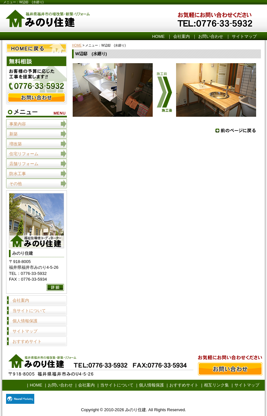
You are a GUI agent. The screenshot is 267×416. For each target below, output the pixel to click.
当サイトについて (29, 310)
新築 (13, 134)
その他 (15, 183)
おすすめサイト (27, 341)
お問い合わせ (210, 36)
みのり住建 (82, 18)
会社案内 (181, 36)
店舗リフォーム (23, 163)
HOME (158, 36)
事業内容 (17, 124)
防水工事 (17, 173)
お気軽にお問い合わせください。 (226, 18)
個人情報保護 (24, 320)
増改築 (15, 143)
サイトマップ (244, 36)
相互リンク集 (216, 385)
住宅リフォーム (23, 153)
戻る (236, 130)
